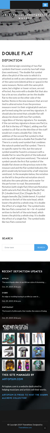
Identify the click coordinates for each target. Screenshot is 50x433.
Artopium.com (12, 379)
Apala (5, 278)
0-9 (30, 18)
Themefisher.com (25, 427)
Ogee (5, 292)
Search (41, 247)
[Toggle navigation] (45, 5)
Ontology (7, 307)
